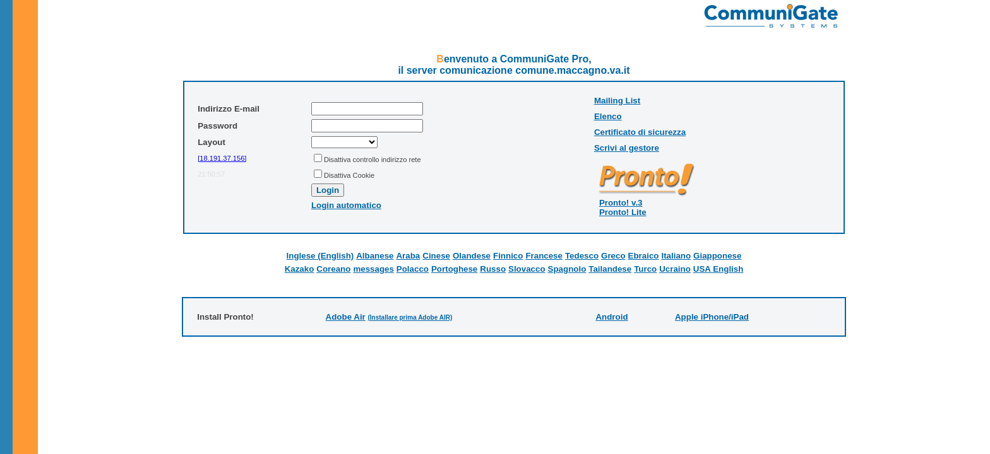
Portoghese (454, 269)
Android (611, 317)
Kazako (299, 269)
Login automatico (346, 205)
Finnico (508, 255)
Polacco (413, 269)
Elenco (608, 116)
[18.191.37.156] (222, 158)
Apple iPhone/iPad (712, 317)
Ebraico (643, 255)
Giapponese (717, 255)
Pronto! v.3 (621, 202)
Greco (613, 255)
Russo (493, 269)
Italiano (676, 255)
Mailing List (617, 100)
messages (373, 269)
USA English (718, 269)
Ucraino (675, 269)
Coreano (333, 269)
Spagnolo (567, 269)
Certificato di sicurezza (640, 132)
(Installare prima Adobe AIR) (409, 317)
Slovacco (527, 269)
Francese (544, 255)
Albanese (374, 255)
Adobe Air (346, 317)
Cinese (436, 255)
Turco (645, 269)
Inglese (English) (320, 255)
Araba (408, 255)
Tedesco (582, 255)
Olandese (472, 255)
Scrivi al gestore (626, 148)
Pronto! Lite (623, 212)
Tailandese (609, 269)
